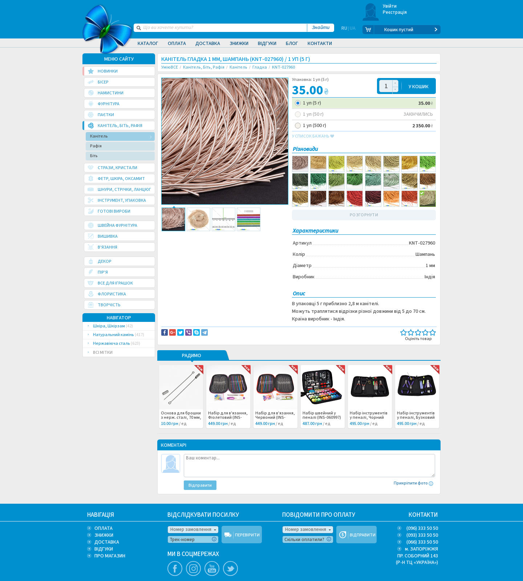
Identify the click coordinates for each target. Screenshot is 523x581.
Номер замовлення (190, 529)
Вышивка (176, 244)
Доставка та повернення (192, 236)
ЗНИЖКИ (103, 535)
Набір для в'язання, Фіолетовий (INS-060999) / (228, 417)
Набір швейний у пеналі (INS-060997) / (322, 417)
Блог (292, 43)
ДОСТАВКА (106, 542)
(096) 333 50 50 (422, 528)
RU (344, 29)
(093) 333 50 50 (422, 535)
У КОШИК (419, 86)
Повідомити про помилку (251, 236)
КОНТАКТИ (423, 515)
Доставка (207, 43)
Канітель (99, 136)
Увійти (390, 6)
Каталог (148, 43)
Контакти (320, 43)
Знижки (239, 43)
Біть (94, 156)
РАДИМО (191, 356)
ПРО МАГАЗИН (109, 556)
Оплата (177, 43)
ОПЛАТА (103, 528)
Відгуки (267, 43)
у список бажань (313, 136)
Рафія (96, 146)
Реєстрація (395, 12)
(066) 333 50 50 (422, 542)
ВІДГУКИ (103, 549)
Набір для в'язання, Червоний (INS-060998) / (275, 417)
